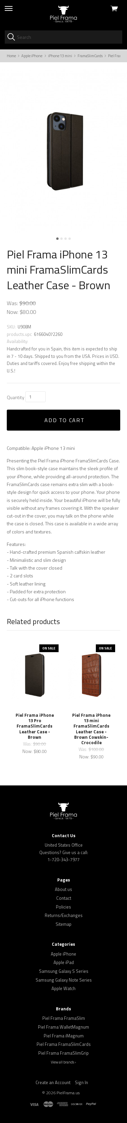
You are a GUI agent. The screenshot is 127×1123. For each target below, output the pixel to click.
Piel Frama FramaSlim (63, 1018)
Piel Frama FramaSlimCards (64, 1044)
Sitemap (63, 924)
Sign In (81, 1082)
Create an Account (53, 1082)
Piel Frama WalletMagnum (63, 1027)
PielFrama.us (68, 1093)
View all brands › (63, 1062)
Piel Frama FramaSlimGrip (63, 1053)
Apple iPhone (63, 953)
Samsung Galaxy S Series (63, 971)
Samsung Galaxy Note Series (64, 980)
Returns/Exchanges (64, 915)
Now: (12, 312)
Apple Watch (63, 988)
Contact (63, 898)
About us (63, 889)
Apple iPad (64, 962)
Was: (12, 303)
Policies (63, 906)
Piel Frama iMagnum (64, 1035)
